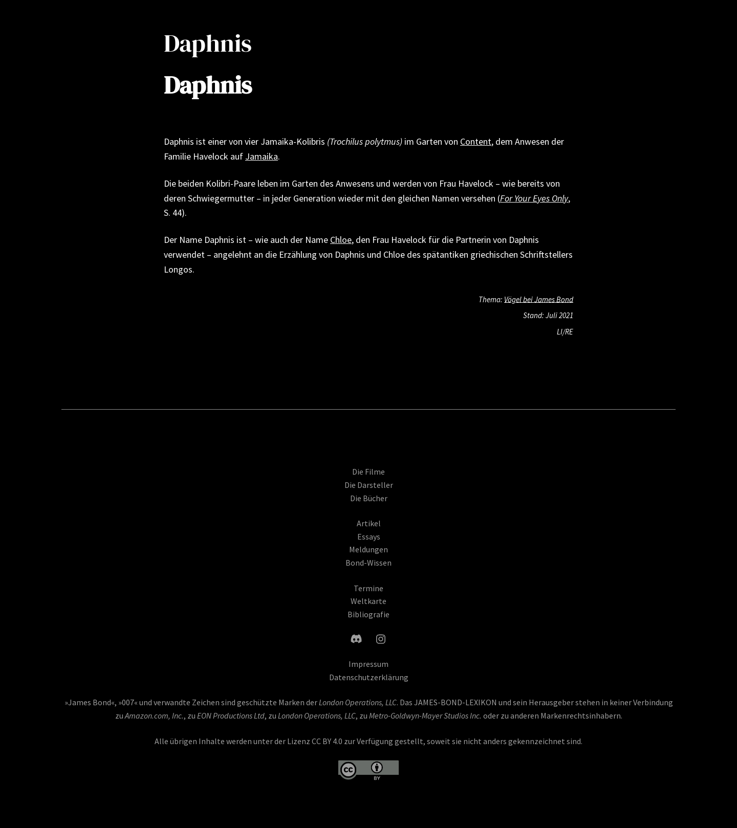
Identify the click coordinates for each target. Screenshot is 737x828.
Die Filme (368, 476)
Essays (368, 540)
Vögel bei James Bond (538, 299)
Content (475, 141)
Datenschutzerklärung (368, 681)
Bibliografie (368, 618)
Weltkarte (368, 605)
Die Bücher (368, 502)
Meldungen (368, 553)
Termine (368, 592)
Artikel (369, 527)
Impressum (368, 668)
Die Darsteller (368, 488)
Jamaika (261, 156)
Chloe (341, 239)
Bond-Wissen (368, 566)
